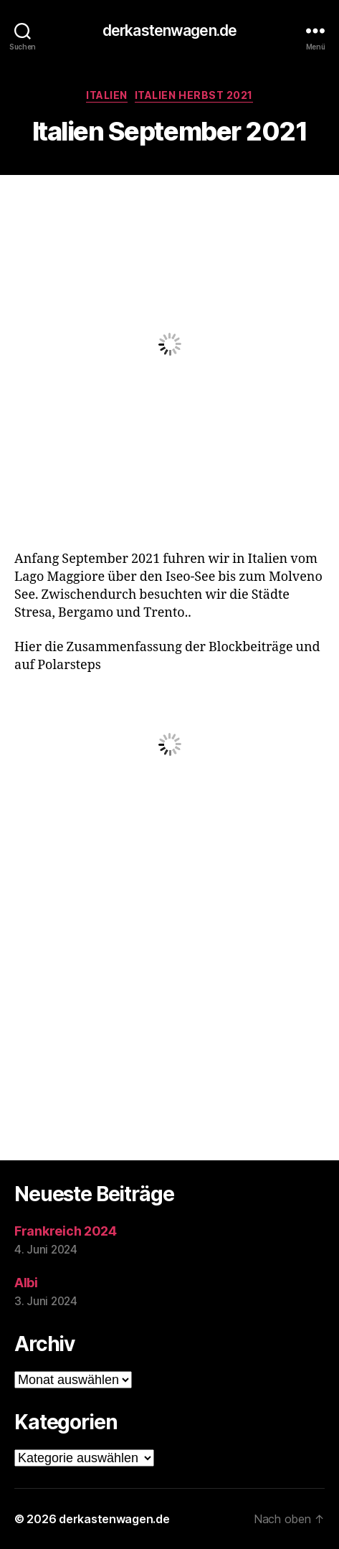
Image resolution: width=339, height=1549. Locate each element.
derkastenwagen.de (169, 30)
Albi (26, 1282)
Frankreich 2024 (65, 1230)
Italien (107, 95)
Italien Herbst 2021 (194, 95)
